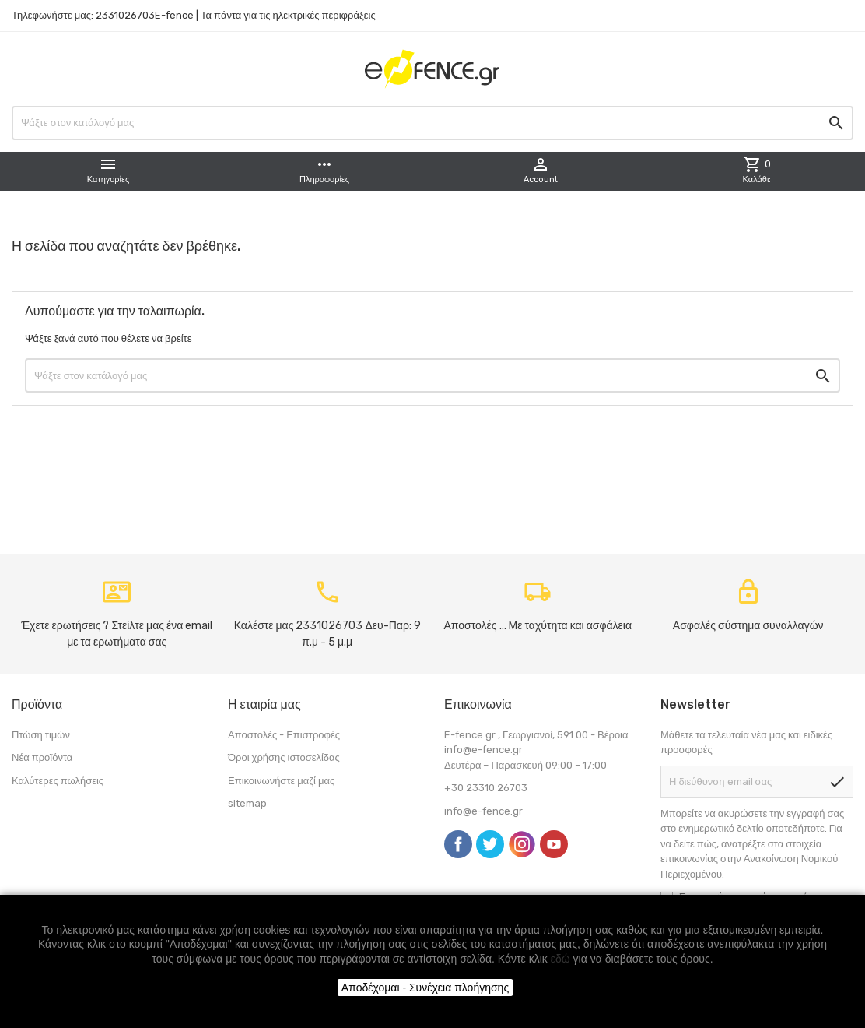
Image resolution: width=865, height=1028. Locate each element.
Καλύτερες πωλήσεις (57, 781)
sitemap (247, 803)
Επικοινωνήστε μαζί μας (281, 781)
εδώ (560, 958)
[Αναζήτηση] (432, 123)
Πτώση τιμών (41, 735)
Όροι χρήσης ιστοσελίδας (284, 757)
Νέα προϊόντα (42, 757)
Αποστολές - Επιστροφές (284, 735)
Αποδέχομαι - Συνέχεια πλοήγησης (425, 987)
